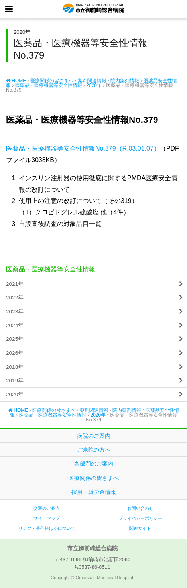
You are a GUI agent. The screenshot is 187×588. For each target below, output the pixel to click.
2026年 (15, 353)
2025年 (15, 339)
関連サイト (140, 528)
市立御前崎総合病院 (93, 8)
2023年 (15, 312)
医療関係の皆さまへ (51, 80)
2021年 (15, 284)
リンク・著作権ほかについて (46, 528)
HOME (16, 80)
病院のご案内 (93, 436)
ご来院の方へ (93, 449)
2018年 (15, 367)
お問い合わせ (140, 508)
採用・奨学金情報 (93, 492)
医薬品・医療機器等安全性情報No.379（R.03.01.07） (83, 148)
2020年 (94, 85)
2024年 (15, 325)
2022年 (15, 298)
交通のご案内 (46, 508)
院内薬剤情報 (124, 80)
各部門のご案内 (93, 463)
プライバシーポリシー (140, 518)
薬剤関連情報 (92, 80)
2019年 (15, 380)
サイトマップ (46, 518)
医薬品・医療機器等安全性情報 (48, 85)
